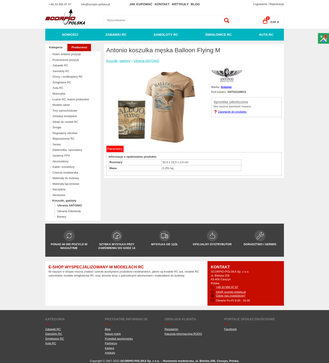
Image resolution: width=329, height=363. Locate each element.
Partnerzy (111, 343)
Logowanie (260, 4)
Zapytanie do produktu (232, 111)
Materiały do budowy (66, 178)
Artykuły (180, 4)
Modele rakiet (61, 105)
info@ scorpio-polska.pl (231, 292)
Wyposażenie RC (64, 138)
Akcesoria (59, 195)
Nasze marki (113, 333)
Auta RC (266, 34)
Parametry (115, 149)
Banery (61, 216)
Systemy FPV (61, 155)
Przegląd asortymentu (119, 338)
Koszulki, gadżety (64, 200)
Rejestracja (276, 4)
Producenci (79, 47)
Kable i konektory (64, 166)
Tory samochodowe (65, 110)
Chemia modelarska (65, 172)
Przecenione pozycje (66, 60)
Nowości (70, 34)
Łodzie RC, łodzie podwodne (71, 99)
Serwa (57, 144)
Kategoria (56, 47)
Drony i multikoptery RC (68, 76)
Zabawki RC (116, 34)
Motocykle (59, 93)
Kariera (109, 348)
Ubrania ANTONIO (69, 205)
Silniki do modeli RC (65, 121)
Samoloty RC (166, 34)
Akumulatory (60, 161)
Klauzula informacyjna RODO (183, 333)
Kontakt (162, 4)
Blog (195, 4)
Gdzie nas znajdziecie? (230, 295)
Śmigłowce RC (218, 34)
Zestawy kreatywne (65, 116)
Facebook (230, 329)
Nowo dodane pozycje (67, 54)
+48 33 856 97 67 (60, 4)
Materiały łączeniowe (66, 183)
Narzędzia (59, 189)
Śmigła (57, 127)
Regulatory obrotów (65, 133)
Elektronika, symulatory (67, 150)
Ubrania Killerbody (69, 211)
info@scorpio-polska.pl (95, 4)
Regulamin (171, 329)
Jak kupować (140, 4)
